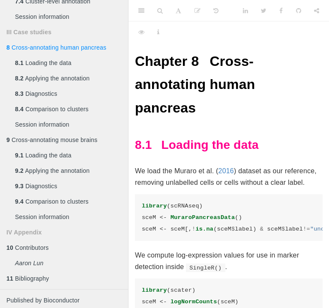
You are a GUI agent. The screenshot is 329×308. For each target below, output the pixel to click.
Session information (42, 16)
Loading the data (43, 62)
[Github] (299, 10)
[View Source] (141, 32)
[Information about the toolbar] (158, 32)
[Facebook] (281, 10)
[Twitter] (263, 10)
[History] (216, 10)
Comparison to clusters (52, 109)
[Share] (317, 10)
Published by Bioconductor (43, 300)
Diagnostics (36, 93)
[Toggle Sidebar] (141, 10)
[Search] (160, 10)
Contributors (27, 247)
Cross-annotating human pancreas (56, 47)
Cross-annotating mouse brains (51, 139)
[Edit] (197, 10)
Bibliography (27, 278)
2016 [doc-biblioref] (226, 171)
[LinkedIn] (245, 10)
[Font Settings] (178, 10)
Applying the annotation (52, 78)
